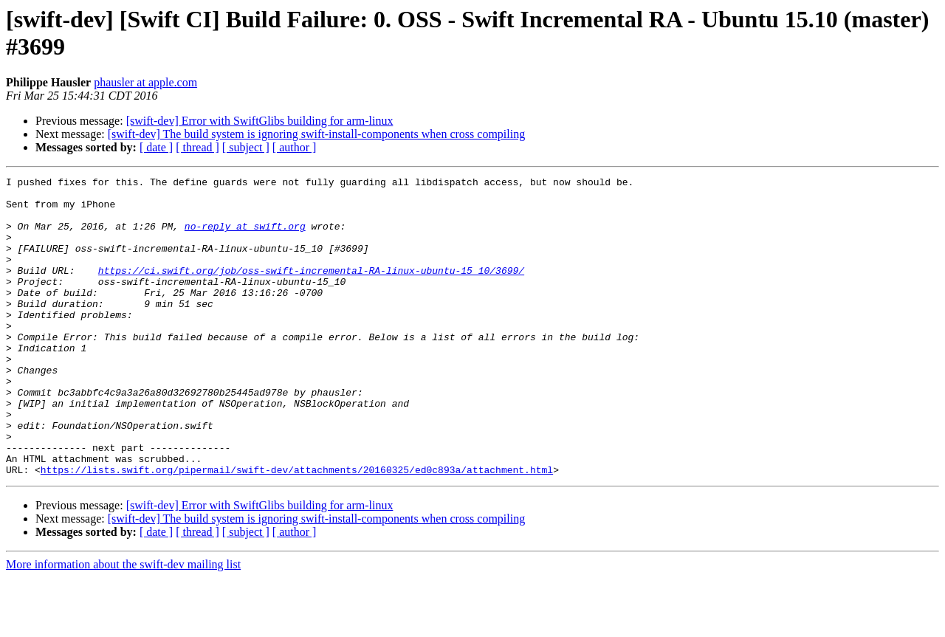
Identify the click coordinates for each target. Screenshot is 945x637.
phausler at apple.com (145, 82)
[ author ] (294, 147)
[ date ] (156, 147)
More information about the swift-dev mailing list (123, 624)
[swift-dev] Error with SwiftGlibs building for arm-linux (260, 120)
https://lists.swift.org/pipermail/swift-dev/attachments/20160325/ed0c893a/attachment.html (297, 529)
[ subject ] (245, 147)
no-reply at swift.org (245, 237)
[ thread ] (197, 147)
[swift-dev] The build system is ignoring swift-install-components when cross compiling (316, 134)
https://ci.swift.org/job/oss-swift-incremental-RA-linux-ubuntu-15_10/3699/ (311, 290)
